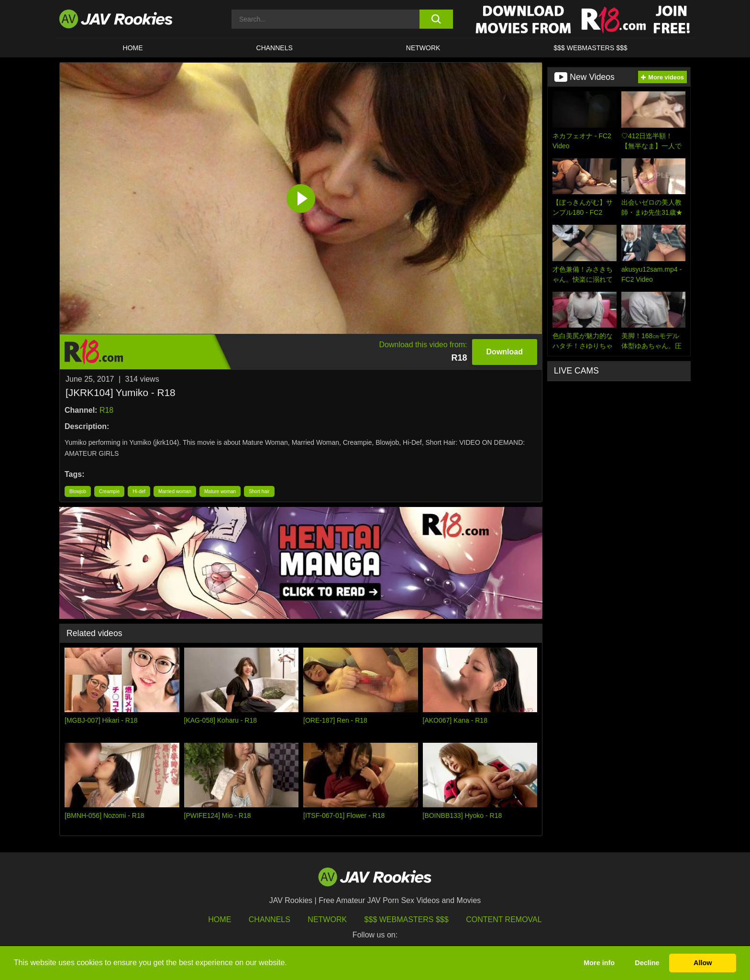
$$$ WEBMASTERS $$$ (590, 48)
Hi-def (138, 491)
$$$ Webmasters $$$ (406, 919)
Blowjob (77, 491)
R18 (106, 410)
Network (423, 48)
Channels (274, 48)
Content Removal (504, 919)
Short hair (259, 491)
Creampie (109, 491)
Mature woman (220, 491)
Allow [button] (703, 963)
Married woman (174, 491)
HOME (133, 48)
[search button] (435, 19)
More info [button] (599, 963)
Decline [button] (647, 963)
